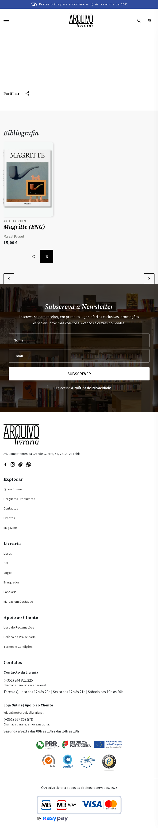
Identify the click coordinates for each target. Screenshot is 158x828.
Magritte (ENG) (24, 226)
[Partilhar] (17, 93)
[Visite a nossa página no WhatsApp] (28, 464)
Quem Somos (13, 489)
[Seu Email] (79, 356)
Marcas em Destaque (18, 601)
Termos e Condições (18, 646)
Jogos (8, 573)
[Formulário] (139, 20)
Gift (6, 563)
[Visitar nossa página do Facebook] (6, 464)
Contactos (11, 508)
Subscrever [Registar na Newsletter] (79, 374)
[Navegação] (6, 20)
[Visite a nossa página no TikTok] (20, 464)
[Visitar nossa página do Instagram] (12, 464)
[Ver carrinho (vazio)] (149, 20)
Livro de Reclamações (19, 627)
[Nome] (79, 340)
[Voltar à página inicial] (81, 20)
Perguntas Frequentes (19, 499)
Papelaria (10, 592)
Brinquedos (12, 582)
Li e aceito (82, 388)
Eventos (9, 518)
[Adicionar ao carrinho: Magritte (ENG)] (46, 256)
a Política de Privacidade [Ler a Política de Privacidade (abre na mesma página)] (91, 388)
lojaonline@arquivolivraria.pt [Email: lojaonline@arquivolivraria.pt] (23, 712)
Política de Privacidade (20, 637)
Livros (8, 553)
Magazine (10, 527)
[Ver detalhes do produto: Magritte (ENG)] (28, 180)
